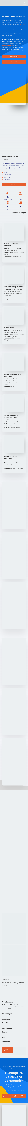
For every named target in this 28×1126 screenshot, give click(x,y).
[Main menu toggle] (24, 2)
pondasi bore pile (7, 45)
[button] (14, 56)
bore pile (22, 24)
